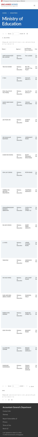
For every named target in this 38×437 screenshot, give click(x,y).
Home (4, 13)
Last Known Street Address (29, 49)
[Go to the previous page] (6, 34)
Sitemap (5, 414)
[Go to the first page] (3, 34)
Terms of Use (7, 425)
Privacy (5, 422)
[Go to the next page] (24, 34)
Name (3, 49)
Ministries (14, 13)
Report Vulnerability (9, 419)
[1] (15, 33)
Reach (5, 428)
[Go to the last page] (27, 34)
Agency (18, 49)
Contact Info (7, 411)
